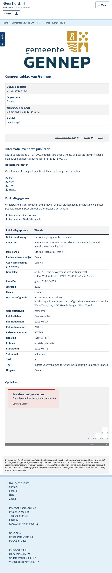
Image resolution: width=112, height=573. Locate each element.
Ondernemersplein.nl (20, 557)
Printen (88, 137)
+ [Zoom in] (105, 429)
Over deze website (19, 483)
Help (11, 494)
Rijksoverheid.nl (17, 553)
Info (106, 444)
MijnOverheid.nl (18, 550)
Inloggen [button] (8, 13)
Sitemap (13, 519)
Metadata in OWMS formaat (24, 219)
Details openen (2, 39)
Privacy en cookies (19, 511)
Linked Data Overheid (21, 536)
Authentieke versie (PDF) (67, 138)
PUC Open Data (17, 540)
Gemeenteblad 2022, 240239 (25, 22)
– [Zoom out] (105, 435)
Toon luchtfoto (91, 435)
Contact (13, 486)
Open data (15, 532)
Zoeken (13, 498)
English (13, 490)
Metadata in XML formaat (23, 215)
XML (11, 186)
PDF (11, 178)
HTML (12, 190)
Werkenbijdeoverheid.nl (22, 561)
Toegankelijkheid (18, 515)
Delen (102, 137)
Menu (104, 5)
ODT (11, 182)
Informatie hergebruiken (22, 507)
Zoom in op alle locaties (98, 436)
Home (5, 22)
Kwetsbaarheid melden (22, 523)
